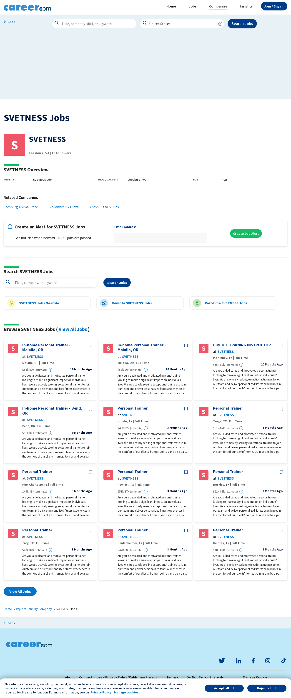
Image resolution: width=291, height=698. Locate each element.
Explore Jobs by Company (34, 609)
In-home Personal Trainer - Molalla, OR (46, 347)
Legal (101, 677)
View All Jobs (73, 329)
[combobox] (182, 23)
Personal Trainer (133, 408)
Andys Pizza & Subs (104, 207)
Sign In (274, 6)
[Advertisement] (145, 67)
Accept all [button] (221, 688)
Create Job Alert (246, 233)
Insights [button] (246, 6)
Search (117, 282)
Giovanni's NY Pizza (63, 207)
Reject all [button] (264, 688)
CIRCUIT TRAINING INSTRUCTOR (242, 345)
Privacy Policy (101, 692)
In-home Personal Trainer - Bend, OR (52, 410)
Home (171, 6)
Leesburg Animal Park (21, 207)
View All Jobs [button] (20, 591)
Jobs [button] (192, 6)
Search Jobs (242, 23)
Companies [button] (218, 6)
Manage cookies (126, 692)
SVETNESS (35, 356)
